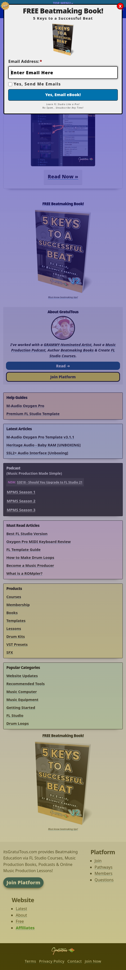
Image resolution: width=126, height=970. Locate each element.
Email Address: (25, 61)
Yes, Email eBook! (63, 94)
